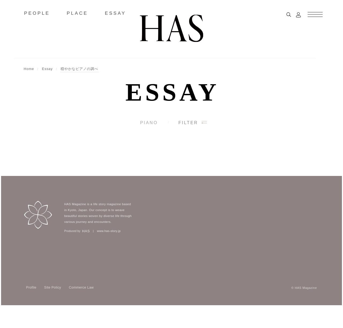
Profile (31, 307)
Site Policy (52, 307)
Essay (172, 92)
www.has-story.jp (109, 251)
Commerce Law (81, 307)
